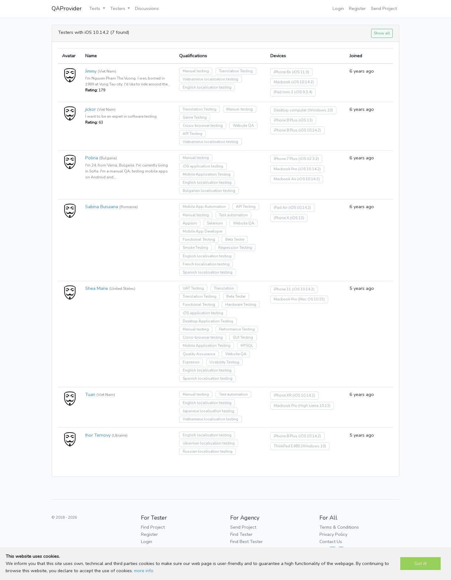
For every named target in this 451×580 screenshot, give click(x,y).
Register (357, 8)
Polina (91, 158)
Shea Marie (96, 288)
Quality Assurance (199, 354)
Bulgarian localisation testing (209, 190)
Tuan (90, 394)
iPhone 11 (282, 289)
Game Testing (195, 117)
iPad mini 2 (283, 92)
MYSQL (247, 345)
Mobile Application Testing (207, 174)
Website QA (243, 125)
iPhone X (281, 217)
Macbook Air (285, 179)
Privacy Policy (333, 534)
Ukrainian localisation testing (209, 443)
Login (338, 8)
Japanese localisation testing (208, 410)
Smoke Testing (195, 247)
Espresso (191, 362)
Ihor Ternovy (98, 435)
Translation (224, 288)
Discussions (147, 8)
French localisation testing (206, 264)
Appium (190, 223)
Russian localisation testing (207, 451)
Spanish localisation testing (207, 272)
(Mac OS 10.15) (311, 299)
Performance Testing (237, 329)
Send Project (384, 8)
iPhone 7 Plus (286, 158)
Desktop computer (290, 110)
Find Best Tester (246, 541)
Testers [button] (118, 8)
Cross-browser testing (203, 125)
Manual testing (196, 71)
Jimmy (90, 71)
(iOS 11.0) (300, 71)
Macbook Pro (285, 169)
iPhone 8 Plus (286, 120)
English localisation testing (207, 87)
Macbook (282, 82)
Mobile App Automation (204, 206)
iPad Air (281, 207)
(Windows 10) (320, 110)
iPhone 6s (282, 71)
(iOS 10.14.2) (302, 82)
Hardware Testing (240, 304)
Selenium (215, 223)
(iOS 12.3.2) (308, 158)
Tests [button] (95, 8)
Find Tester (241, 534)
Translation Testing (236, 71)
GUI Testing (243, 337)
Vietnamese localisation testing (210, 79)
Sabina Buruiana (101, 206)
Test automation (233, 215)
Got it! (420, 563)
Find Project (153, 527)
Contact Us (330, 541)
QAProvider (67, 8)
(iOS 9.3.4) (303, 92)
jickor (90, 109)
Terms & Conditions (339, 527)
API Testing (192, 133)
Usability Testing (224, 362)
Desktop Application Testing (208, 321)
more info (143, 570)
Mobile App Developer (202, 231)
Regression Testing (235, 247)
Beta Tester (234, 239)
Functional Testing (199, 239)
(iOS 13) (305, 120)
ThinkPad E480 (287, 446)
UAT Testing (193, 288)
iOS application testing (203, 166)
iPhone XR (283, 395)
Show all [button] (382, 33)
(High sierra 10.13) (314, 405)
